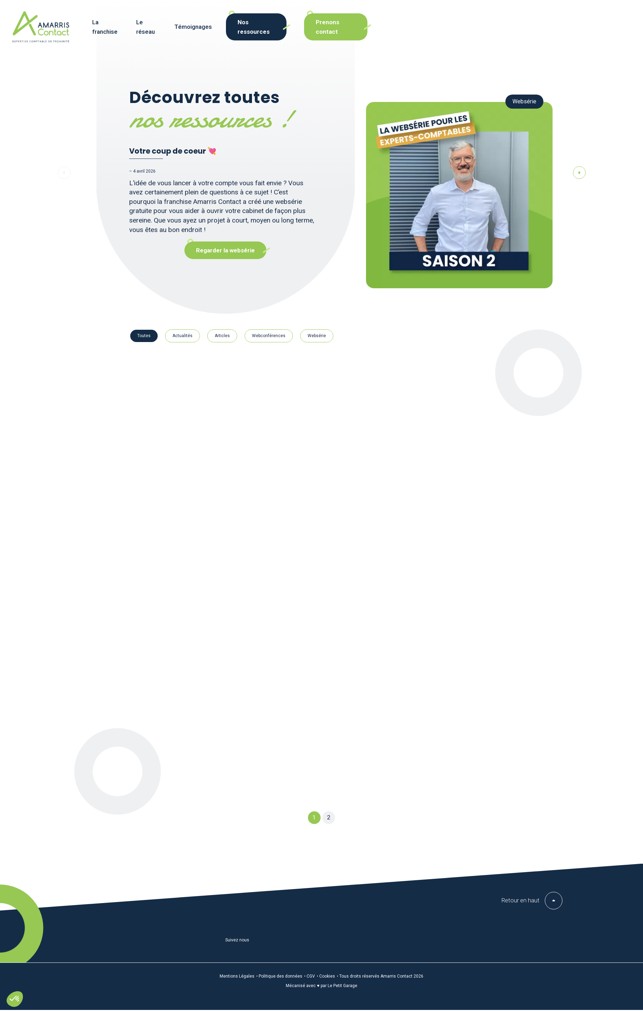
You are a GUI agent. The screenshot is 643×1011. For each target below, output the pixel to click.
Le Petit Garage (342, 985)
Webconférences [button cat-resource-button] (268, 335)
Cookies (327, 976)
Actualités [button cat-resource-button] (182, 335)
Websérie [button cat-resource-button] (317, 335)
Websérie (524, 101)
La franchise (181, 30)
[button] (14, 999)
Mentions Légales (237, 976)
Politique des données (280, 976)
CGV (311, 976)
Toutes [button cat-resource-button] (144, 335)
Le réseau (225, 30)
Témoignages (271, 30)
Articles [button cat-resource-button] (222, 335)
